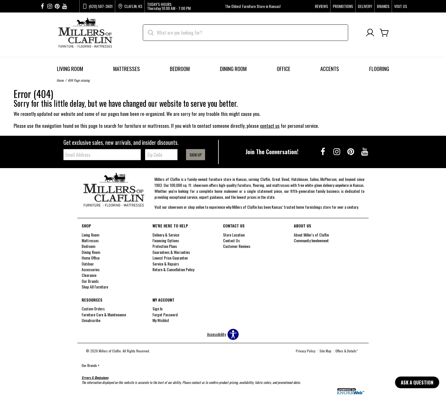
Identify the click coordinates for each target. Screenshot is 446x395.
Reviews (321, 6)
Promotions (343, 6)
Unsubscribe (91, 320)
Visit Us (400, 6)
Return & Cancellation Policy (173, 269)
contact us (270, 125)
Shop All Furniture (95, 287)
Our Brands (90, 365)
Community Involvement (311, 240)
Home (60, 80)
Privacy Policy (305, 350)
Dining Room (233, 68)
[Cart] (384, 33)
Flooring (379, 68)
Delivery (365, 6)
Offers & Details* (346, 350)
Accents (329, 68)
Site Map (325, 350)
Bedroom (180, 68)
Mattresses (126, 68)
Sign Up (195, 155)
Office (283, 68)
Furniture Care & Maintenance (104, 314)
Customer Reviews (236, 246)
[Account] (370, 33)
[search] (245, 32)
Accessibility (216, 334)
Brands (383, 6)
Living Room (70, 68)
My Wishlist (160, 320)
